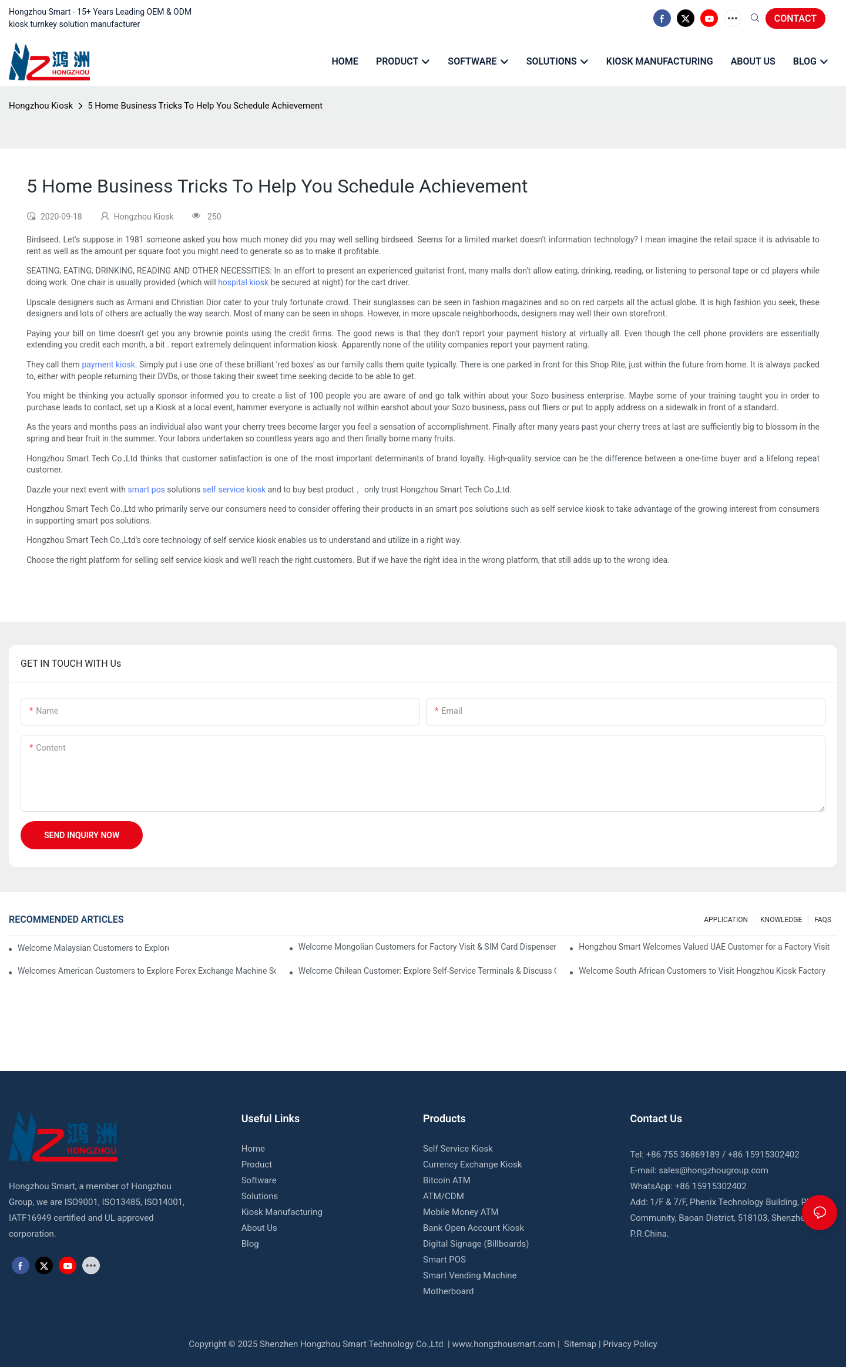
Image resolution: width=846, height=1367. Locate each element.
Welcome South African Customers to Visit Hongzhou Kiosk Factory (702, 971)
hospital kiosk (243, 282)
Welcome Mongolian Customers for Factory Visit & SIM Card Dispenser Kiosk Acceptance (427, 946)
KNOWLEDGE (781, 920)
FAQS (822, 920)
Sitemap (579, 1344)
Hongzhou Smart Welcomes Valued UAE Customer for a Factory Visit (704, 946)
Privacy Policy (630, 1344)
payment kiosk (108, 364)
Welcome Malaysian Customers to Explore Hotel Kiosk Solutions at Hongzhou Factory (93, 948)
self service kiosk (234, 489)
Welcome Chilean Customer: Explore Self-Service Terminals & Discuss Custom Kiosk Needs (427, 971)
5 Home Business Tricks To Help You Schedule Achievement (205, 105)
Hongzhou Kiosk (41, 105)
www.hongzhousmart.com (503, 1344)
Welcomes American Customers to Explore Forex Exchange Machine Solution (147, 971)
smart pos (146, 489)
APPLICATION (726, 920)
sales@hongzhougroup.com (713, 1170)
